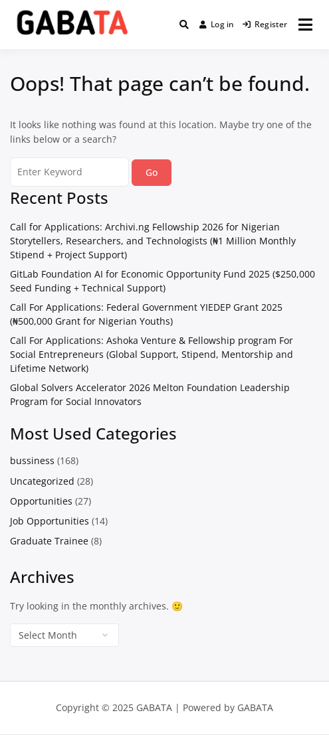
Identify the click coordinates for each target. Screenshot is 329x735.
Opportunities (41, 501)
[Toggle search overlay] (184, 24)
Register (265, 24)
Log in (217, 24)
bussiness (32, 460)
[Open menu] (305, 24)
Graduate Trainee (49, 540)
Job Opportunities (49, 521)
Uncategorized (42, 481)
